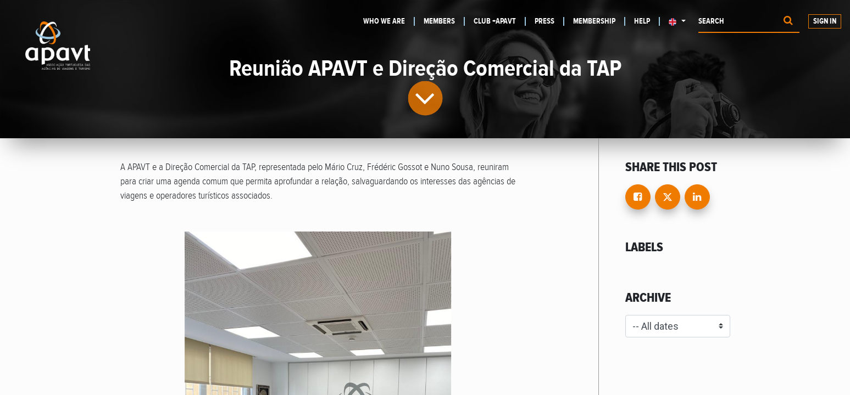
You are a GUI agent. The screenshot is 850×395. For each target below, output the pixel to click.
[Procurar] (788, 21)
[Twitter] (667, 197)
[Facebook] (638, 197)
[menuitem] (389, 21)
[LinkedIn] (697, 197)
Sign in (824, 21)
